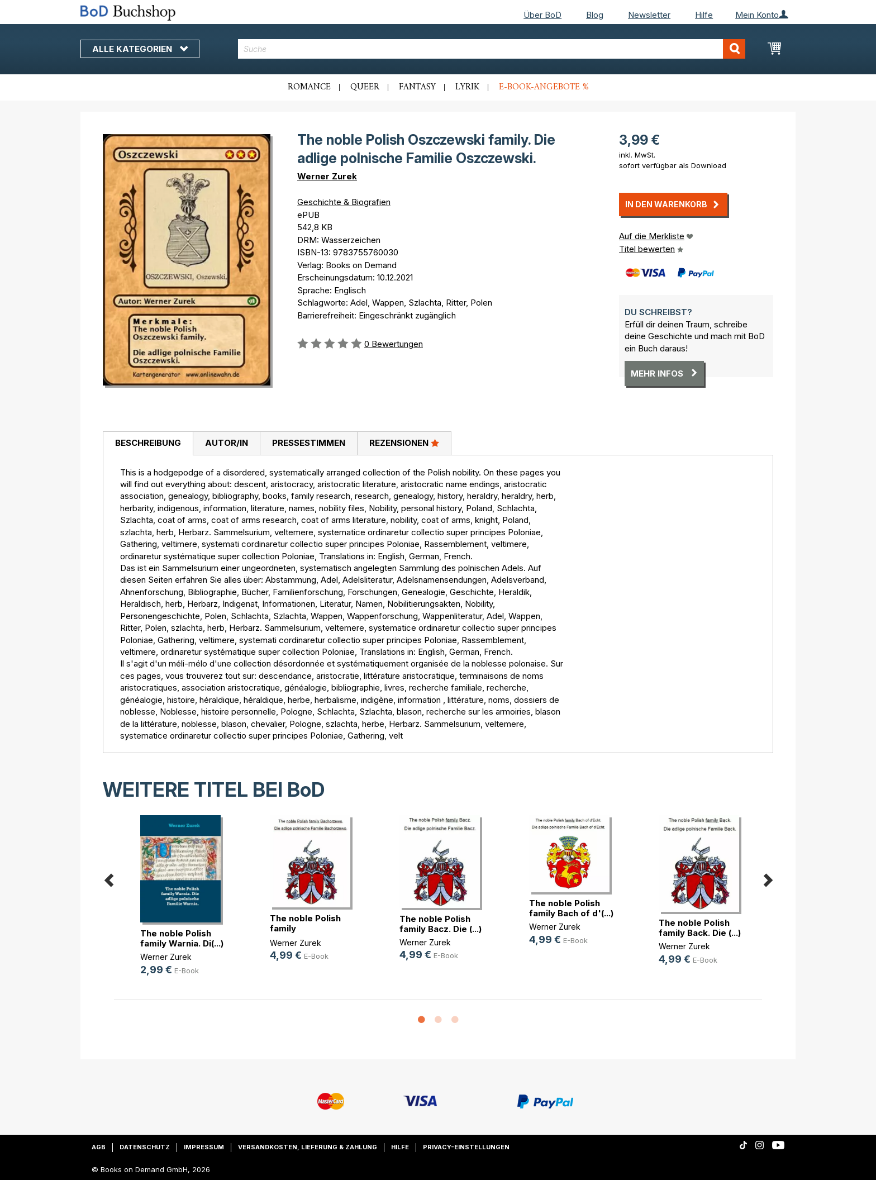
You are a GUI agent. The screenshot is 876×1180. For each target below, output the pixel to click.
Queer (364, 87)
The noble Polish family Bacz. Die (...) (440, 923)
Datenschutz (145, 1147)
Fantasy (417, 87)
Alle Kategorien (140, 49)
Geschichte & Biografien (344, 202)
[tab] (148, 443)
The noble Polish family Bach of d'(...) (571, 908)
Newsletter (649, 14)
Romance (309, 87)
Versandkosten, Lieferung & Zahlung (307, 1147)
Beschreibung (148, 442)
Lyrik (467, 87)
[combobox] (492, 49)
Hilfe (704, 14)
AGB (99, 1147)
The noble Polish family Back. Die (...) (700, 927)
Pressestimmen (308, 442)
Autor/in (226, 442)
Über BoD (542, 14)
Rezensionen (404, 442)
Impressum (204, 1147)
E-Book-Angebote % (544, 87)
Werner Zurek (327, 176)
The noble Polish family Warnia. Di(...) (181, 938)
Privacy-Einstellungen (466, 1147)
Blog (594, 14)
